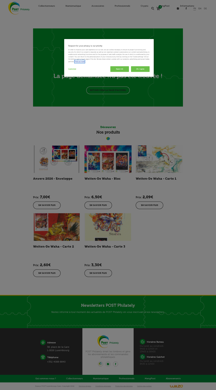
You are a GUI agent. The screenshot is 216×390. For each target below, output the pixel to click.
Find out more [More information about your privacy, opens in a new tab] (80, 62)
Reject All (119, 69)
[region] (109, 58)
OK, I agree (140, 69)
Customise (72, 69)
